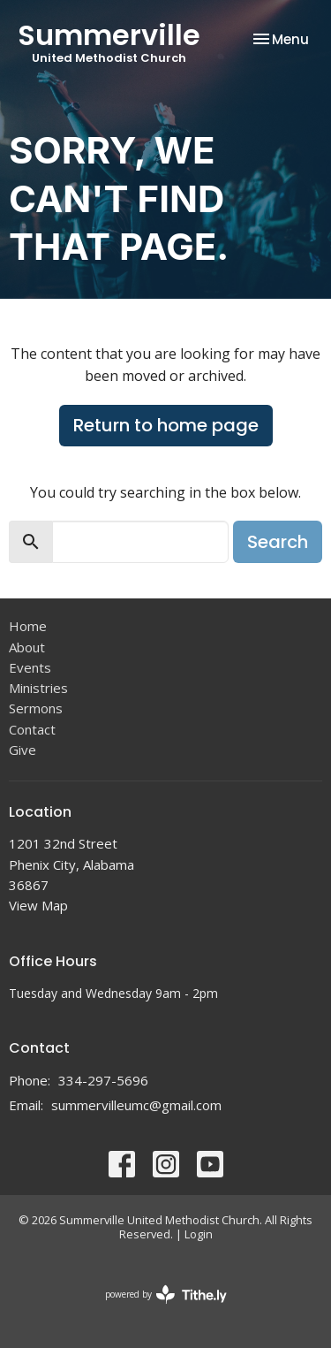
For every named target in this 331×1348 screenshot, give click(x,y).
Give (22, 749)
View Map (38, 905)
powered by (166, 1294)
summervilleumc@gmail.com (136, 1105)
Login (198, 1234)
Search (277, 541)
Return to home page (166, 425)
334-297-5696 (103, 1080)
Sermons (36, 708)
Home (28, 626)
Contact (32, 729)
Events (30, 667)
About (27, 647)
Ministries (38, 688)
